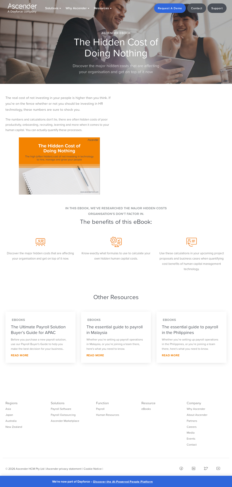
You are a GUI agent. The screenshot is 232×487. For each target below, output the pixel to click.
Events (191, 438)
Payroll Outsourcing (63, 415)
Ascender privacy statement (64, 468)
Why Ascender (196, 409)
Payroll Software (61, 409)
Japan (9, 415)
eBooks (146, 409)
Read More (19, 355)
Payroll (100, 409)
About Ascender (197, 415)
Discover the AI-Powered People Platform (123, 482)
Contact (192, 444)
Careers (191, 427)
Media (190, 432)
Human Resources (107, 415)
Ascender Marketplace (65, 421)
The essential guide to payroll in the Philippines (190, 330)
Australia (10, 421)
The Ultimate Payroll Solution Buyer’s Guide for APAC (38, 330)
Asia (8, 409)
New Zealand (13, 427)
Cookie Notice (93, 468)
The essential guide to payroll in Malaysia (114, 330)
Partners (192, 421)
